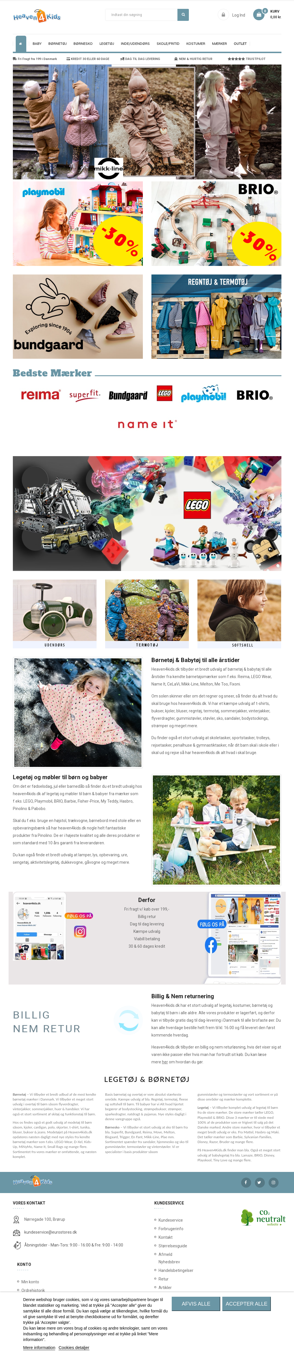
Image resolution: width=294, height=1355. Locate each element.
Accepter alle (246, 1304)
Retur (162, 1279)
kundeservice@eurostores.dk (50, 1232)
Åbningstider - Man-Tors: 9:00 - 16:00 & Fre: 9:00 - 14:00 (73, 1245)
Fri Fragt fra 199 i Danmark (35, 59)
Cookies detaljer (74, 1347)
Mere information (39, 1347)
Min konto (30, 1282)
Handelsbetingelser (162, 1270)
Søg (183, 14)
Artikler (162, 1287)
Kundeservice (162, 1220)
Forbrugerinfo (162, 1228)
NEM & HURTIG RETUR (193, 59)
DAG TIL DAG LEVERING (140, 59)
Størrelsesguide (162, 1246)
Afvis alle (196, 1304)
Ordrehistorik (33, 1290)
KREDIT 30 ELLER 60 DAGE (88, 59)
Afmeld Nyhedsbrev (162, 1258)
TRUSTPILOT (246, 59)
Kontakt (162, 1237)
